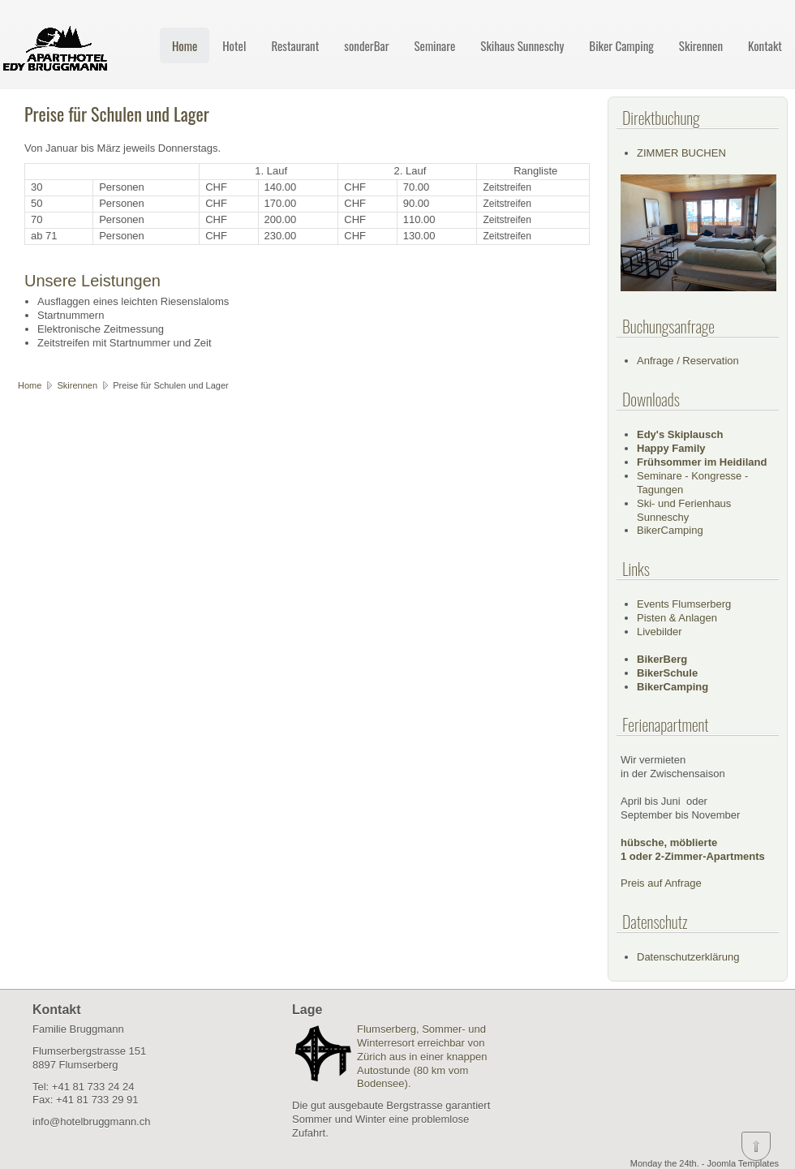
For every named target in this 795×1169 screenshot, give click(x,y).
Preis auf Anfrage (661, 883)
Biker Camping (621, 45)
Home (184, 45)
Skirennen (701, 45)
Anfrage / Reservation (688, 361)
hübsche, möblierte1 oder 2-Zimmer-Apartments (693, 849)
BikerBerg (662, 659)
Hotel (234, 45)
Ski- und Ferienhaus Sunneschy (684, 510)
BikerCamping (670, 530)
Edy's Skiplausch (680, 434)
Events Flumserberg (684, 604)
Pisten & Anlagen (677, 618)
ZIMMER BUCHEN (681, 153)
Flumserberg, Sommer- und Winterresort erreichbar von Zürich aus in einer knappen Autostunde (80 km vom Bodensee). (422, 1056)
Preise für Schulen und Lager (116, 114)
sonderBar (366, 45)
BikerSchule (667, 673)
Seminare (434, 45)
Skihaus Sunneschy (522, 45)
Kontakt (765, 45)
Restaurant (295, 45)
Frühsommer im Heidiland (702, 462)
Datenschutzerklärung (688, 957)
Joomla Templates (743, 1163)
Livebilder (659, 631)
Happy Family (671, 448)
